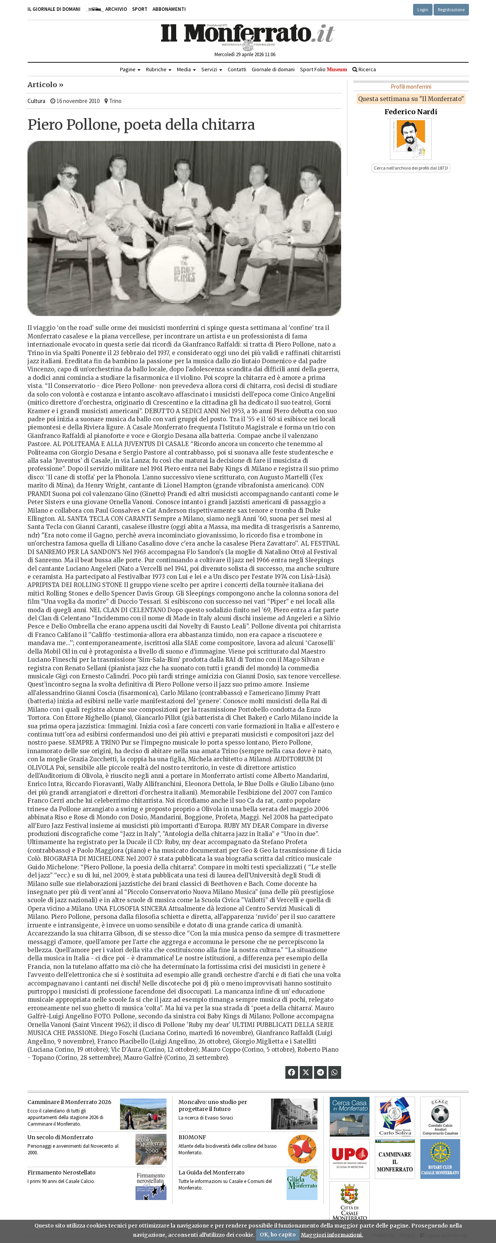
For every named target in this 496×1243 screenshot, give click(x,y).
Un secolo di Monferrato (60, 1137)
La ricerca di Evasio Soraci (205, 1117)
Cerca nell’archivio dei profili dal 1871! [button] (411, 168)
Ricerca (364, 69)
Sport (140, 9)
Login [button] (422, 9)
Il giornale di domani (54, 9)
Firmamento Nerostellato (61, 1172)
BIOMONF (192, 1137)
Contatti (237, 69)
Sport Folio (323, 69)
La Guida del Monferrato (211, 1172)
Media (186, 69)
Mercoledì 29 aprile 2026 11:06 (245, 54)
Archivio (106, 9)
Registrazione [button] (451, 9)
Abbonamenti (169, 9)
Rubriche (159, 69)
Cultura (36, 101)
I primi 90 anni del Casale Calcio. (61, 1181)
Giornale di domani (273, 69)
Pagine (130, 69)
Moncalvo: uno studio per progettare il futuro (212, 1106)
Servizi (211, 69)
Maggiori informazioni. (332, 1234)
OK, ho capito (278, 1234)
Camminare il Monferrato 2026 (69, 1102)
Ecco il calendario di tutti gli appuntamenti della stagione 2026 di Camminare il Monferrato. (65, 1117)
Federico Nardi (411, 111)
